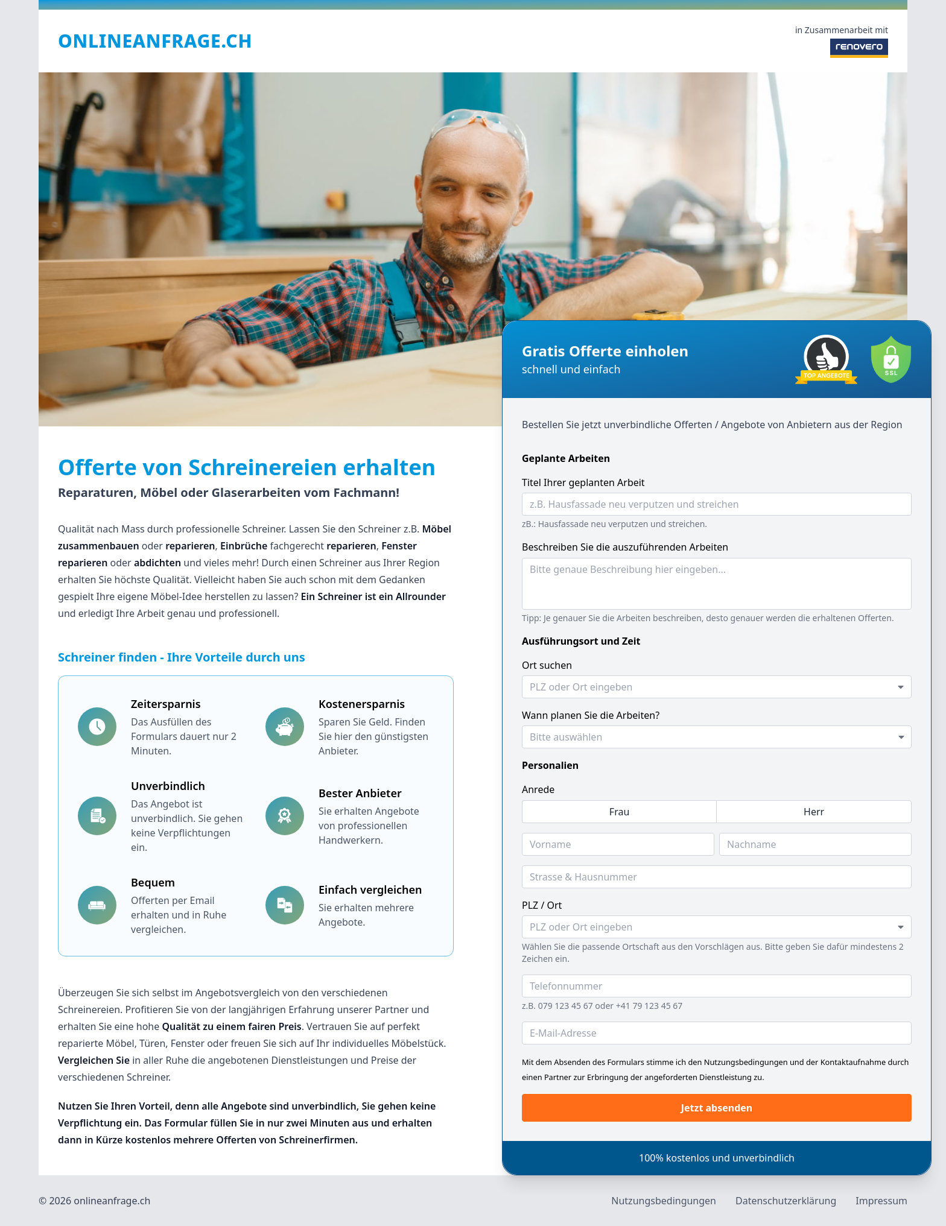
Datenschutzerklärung (785, 1201)
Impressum (881, 1201)
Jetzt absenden (717, 1107)
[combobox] (716, 687)
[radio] (619, 811)
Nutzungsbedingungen (663, 1201)
